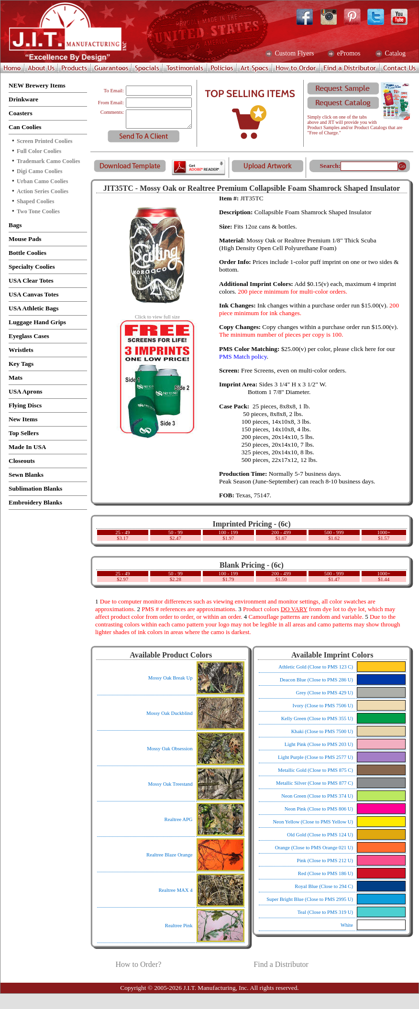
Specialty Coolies (32, 266)
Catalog (394, 53)
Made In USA (27, 446)
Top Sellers (24, 433)
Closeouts (22, 460)
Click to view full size (157, 314)
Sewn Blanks (26, 474)
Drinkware (23, 99)
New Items (23, 419)
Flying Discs (25, 405)
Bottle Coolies (27, 252)
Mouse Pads (25, 238)
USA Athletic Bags (33, 308)
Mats (15, 377)
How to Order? (138, 964)
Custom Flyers (293, 53)
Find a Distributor (281, 964)
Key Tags (21, 363)
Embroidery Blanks (35, 502)
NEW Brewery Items (37, 85)
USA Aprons (26, 391)
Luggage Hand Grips (37, 322)
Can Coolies (25, 127)
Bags (15, 225)
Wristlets (21, 349)
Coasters (21, 113)
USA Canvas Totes (33, 294)
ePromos (348, 53)
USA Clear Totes (31, 280)
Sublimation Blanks (35, 488)
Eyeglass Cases (29, 336)
